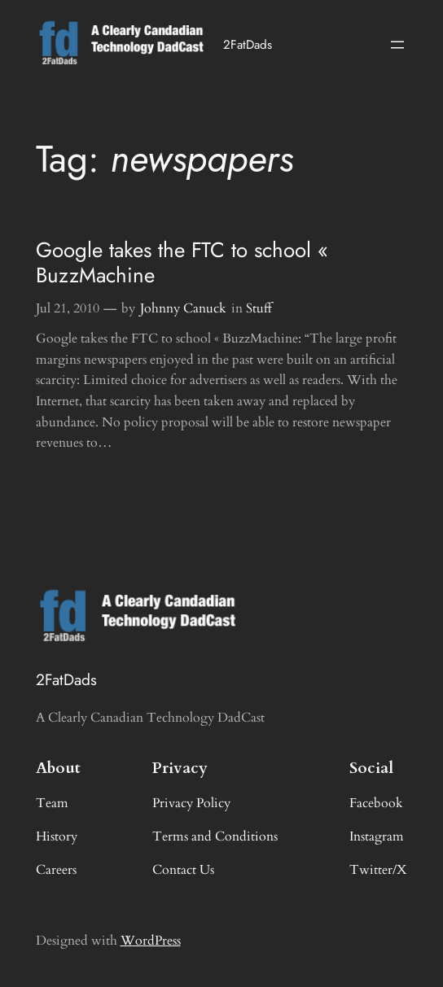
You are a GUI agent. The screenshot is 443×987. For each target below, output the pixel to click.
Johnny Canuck (183, 308)
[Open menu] (397, 45)
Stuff (259, 308)
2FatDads (247, 45)
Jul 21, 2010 (67, 308)
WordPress (151, 941)
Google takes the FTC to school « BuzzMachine (182, 263)
